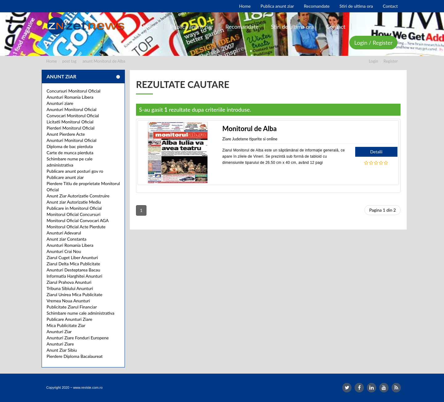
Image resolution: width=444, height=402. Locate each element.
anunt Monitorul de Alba (104, 61)
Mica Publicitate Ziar (66, 325)
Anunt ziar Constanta (66, 239)
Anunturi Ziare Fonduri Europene (78, 337)
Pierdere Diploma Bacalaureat (75, 356)
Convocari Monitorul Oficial (73, 115)
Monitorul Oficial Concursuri (74, 214)
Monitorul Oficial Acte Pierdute (76, 226)
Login (373, 61)
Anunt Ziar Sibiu (62, 350)
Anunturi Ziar (59, 331)
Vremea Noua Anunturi (68, 300)
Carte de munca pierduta (70, 152)
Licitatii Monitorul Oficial (70, 121)
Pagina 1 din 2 (382, 210)
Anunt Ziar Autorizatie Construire (78, 195)
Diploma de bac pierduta (70, 146)
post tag (69, 61)
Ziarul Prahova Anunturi (69, 282)
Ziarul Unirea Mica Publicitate (74, 294)
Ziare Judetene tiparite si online (250, 138)
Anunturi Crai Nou (64, 251)
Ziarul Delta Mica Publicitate (73, 263)
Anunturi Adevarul (64, 232)
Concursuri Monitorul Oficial (74, 90)
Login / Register (373, 42)
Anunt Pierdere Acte (66, 134)
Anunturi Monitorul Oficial (72, 109)
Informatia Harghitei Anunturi (74, 276)
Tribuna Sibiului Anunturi (70, 288)
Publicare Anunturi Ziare (69, 319)
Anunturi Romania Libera (70, 97)
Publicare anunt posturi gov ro (75, 171)
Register (391, 61)
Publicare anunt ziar (65, 177)
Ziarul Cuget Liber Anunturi (72, 257)
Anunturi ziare (60, 103)
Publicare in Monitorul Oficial (74, 208)
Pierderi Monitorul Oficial (70, 128)
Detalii (376, 151)
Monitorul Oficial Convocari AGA (78, 220)
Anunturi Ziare (60, 343)
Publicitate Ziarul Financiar (72, 306)
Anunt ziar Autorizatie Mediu (74, 202)
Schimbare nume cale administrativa (80, 313)
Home (51, 61)
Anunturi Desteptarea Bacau (73, 269)
